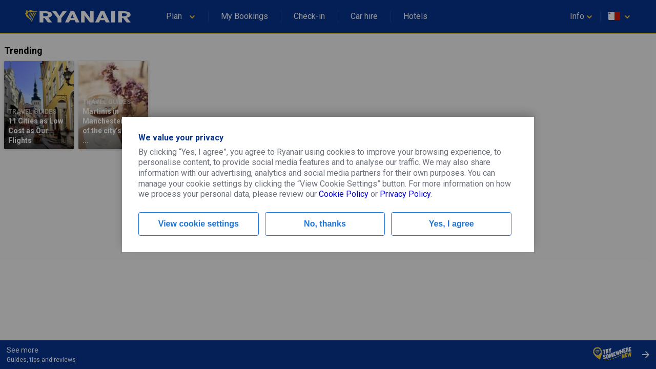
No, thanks (325, 223)
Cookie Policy (343, 194)
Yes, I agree (451, 223)
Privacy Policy (405, 194)
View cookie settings (198, 223)
